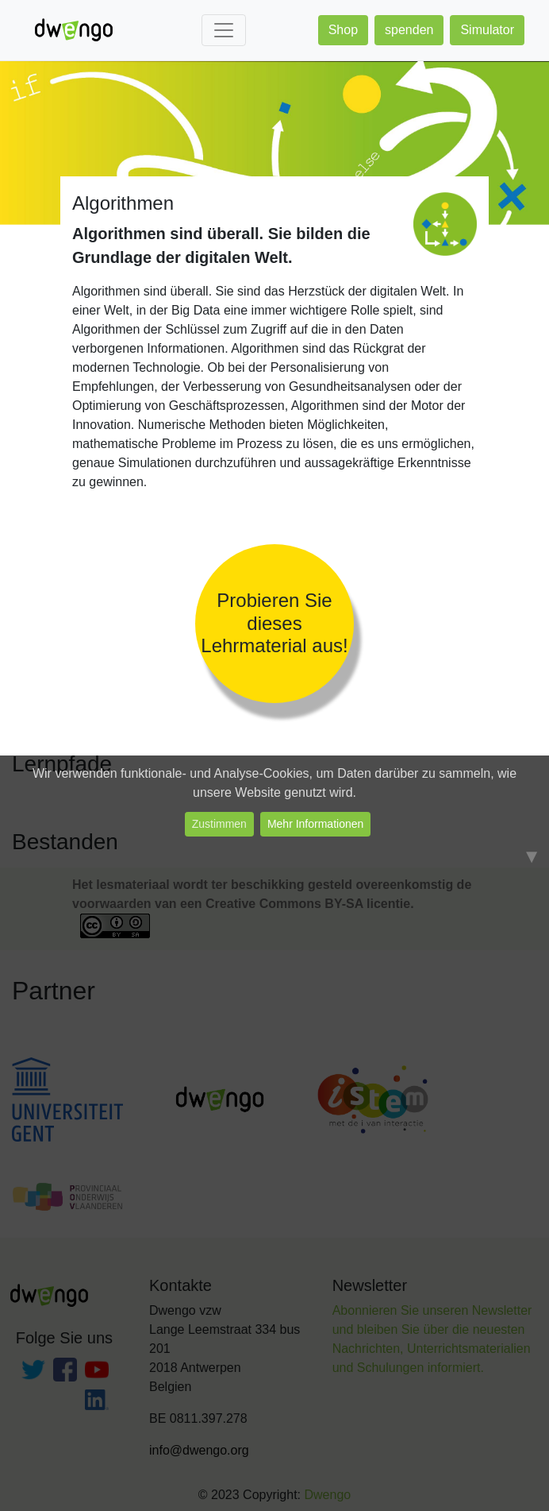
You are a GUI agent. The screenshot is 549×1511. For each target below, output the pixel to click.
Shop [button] (343, 30)
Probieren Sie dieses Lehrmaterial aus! (274, 623)
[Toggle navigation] (224, 30)
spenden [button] (409, 30)
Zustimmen (219, 823)
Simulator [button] (487, 30)
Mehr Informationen (315, 823)
